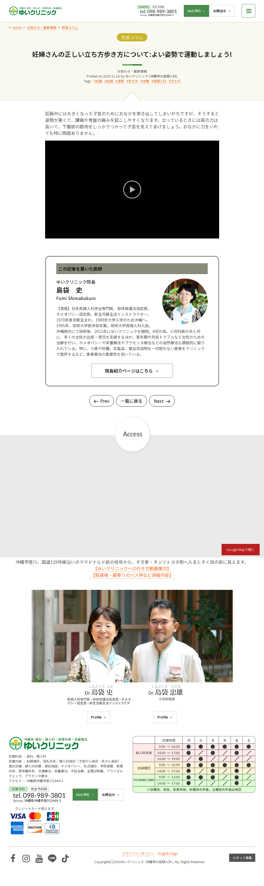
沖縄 (145, 81)
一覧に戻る (131, 401)
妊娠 (99, 81)
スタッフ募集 (242, 857)
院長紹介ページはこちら (132, 370)
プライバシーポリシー (138, 853)
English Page (168, 853)
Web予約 (196, 10)
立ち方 (176, 81)
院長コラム (132, 37)
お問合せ (222, 10)
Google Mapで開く (240, 549)
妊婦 (110, 81)
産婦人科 (159, 81)
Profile (99, 717)
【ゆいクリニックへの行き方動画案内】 (132, 568)
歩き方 (133, 81)
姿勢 (120, 81)
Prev (101, 401)
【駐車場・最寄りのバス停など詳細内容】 (132, 575)
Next (162, 401)
